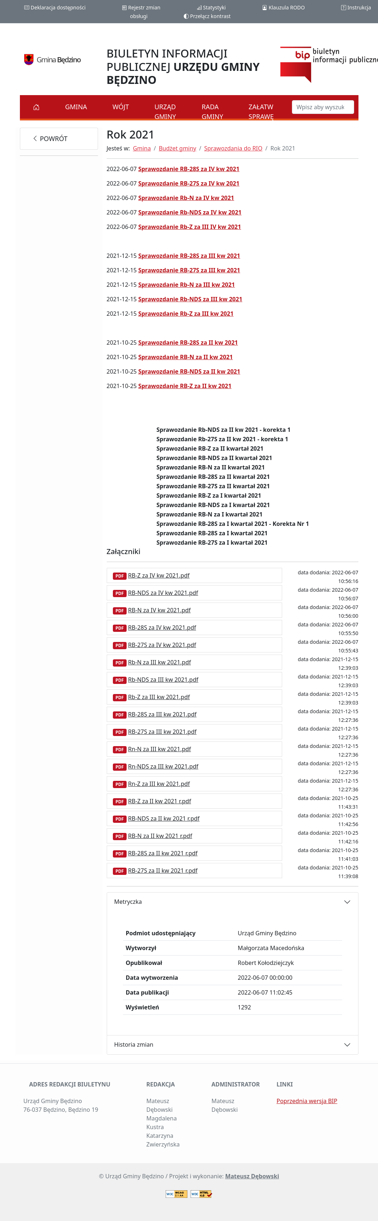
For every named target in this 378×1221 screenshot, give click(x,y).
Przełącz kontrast (207, 16)
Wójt (120, 106)
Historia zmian (133, 1044)
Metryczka (128, 902)
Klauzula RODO (283, 7)
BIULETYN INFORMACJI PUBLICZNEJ (183, 66)
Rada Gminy (212, 111)
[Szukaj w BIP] (323, 107)
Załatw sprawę (261, 111)
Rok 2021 (282, 148)
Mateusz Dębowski (252, 1176)
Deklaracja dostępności (54, 7)
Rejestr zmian (141, 7)
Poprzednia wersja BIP (306, 1101)
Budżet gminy (177, 148)
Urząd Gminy (165, 111)
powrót (50, 138)
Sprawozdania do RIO (233, 148)
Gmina (76, 106)
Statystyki (211, 7)
